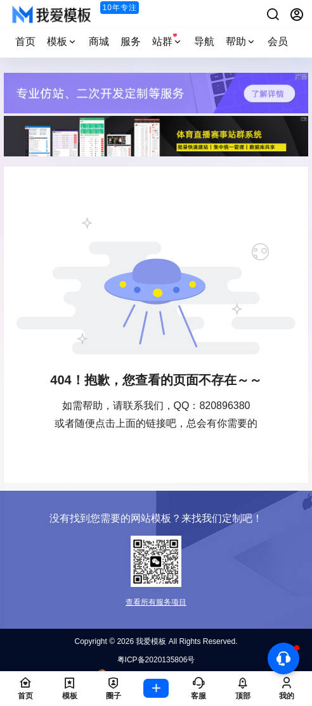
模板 (62, 41)
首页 (25, 41)
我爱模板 (150, 641)
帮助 (241, 41)
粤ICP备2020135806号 (156, 659)
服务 (130, 41)
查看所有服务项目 (156, 602)
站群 (167, 39)
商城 (99, 41)
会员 (278, 41)
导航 (204, 41)
